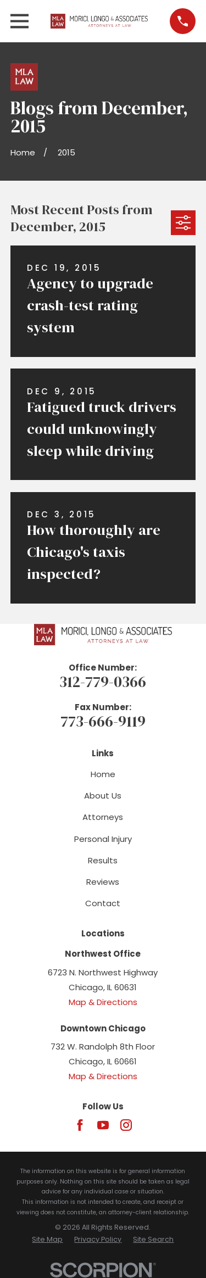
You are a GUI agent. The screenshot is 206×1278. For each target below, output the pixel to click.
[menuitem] (47, 1240)
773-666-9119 (103, 721)
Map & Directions (103, 1002)
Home (103, 774)
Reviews (102, 882)
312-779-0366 (102, 682)
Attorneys (102, 817)
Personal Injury (103, 839)
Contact (102, 903)
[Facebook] (80, 1125)
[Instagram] (126, 1125)
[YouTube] (103, 1125)
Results (103, 860)
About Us (102, 795)
